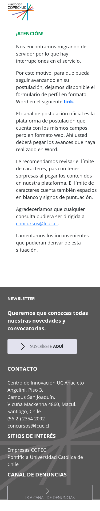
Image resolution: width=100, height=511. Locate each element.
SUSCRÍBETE (42, 346)
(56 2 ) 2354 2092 (26, 418)
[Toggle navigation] (92, 11)
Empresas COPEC (26, 450)
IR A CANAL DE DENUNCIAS (50, 494)
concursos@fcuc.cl (37, 223)
